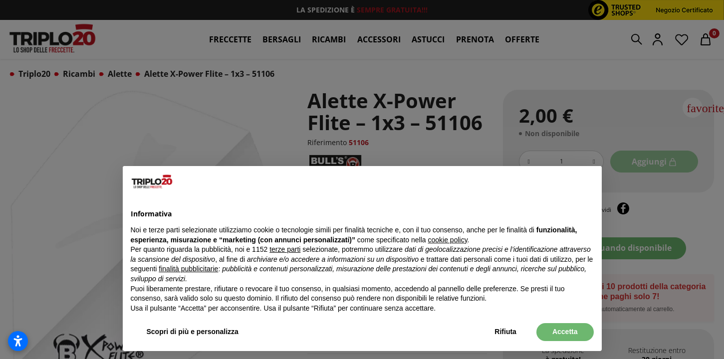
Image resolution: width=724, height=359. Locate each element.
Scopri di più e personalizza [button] (193, 332)
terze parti (284, 249)
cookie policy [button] (447, 240)
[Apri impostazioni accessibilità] (18, 341)
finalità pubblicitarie (188, 269)
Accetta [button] (565, 332)
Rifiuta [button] (505, 332)
